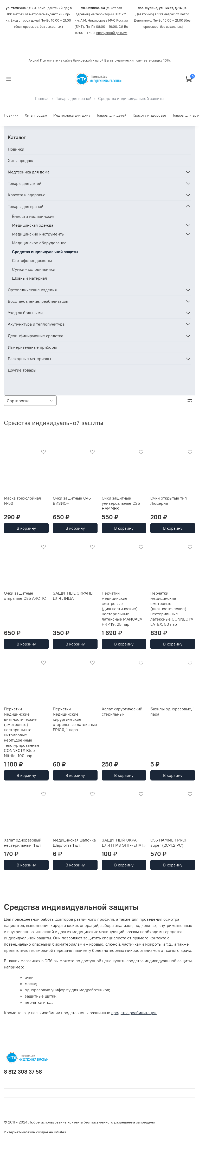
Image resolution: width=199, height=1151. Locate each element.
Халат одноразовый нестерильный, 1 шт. (23, 842)
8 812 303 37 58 (23, 1071)
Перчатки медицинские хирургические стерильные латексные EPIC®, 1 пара (75, 719)
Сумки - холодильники (33, 269)
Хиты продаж (36, 115)
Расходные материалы (29, 358)
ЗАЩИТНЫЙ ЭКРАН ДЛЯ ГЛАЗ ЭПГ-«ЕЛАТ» (123, 842)
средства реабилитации (134, 1012)
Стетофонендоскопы (32, 260)
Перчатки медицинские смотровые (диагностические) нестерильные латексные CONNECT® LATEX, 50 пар (171, 608)
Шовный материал (29, 278)
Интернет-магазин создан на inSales (35, 1132)
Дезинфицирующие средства (35, 335)
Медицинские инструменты (38, 234)
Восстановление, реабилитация (38, 301)
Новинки (11, 115)
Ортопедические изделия (32, 289)
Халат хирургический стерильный (122, 711)
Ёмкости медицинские (33, 216)
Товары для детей (111, 115)
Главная (42, 98)
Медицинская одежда (32, 225)
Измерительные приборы (32, 347)
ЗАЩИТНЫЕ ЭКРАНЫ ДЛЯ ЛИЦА (73, 595)
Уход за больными (25, 312)
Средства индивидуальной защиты (45, 251)
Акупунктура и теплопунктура (36, 324)
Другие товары (22, 370)
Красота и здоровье (149, 115)
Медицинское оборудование (39, 242)
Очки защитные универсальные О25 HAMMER (121, 503)
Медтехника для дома (71, 115)
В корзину (26, 528)
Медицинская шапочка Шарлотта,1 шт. (74, 842)
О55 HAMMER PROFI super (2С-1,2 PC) (169, 842)
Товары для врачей (74, 98)
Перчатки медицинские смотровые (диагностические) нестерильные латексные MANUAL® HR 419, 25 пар (122, 608)
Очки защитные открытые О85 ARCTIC (25, 595)
